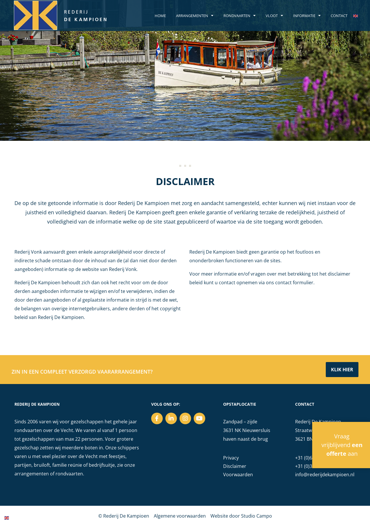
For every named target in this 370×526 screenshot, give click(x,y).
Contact (339, 15)
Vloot (274, 15)
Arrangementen (194, 15)
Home (160, 15)
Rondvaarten (239, 15)
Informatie (307, 15)
